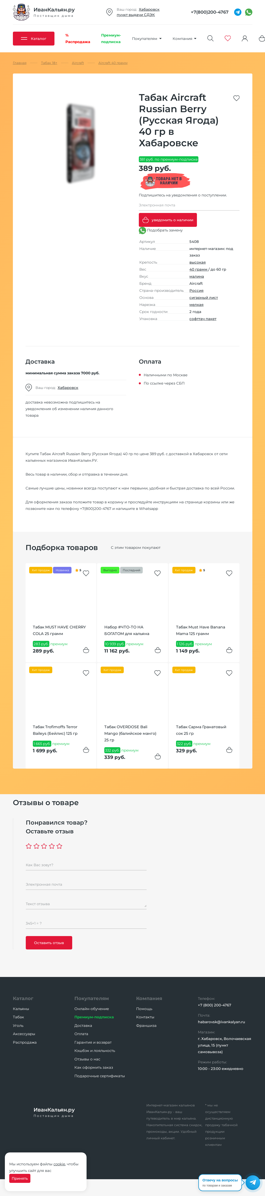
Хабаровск (149, 9)
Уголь (18, 1025)
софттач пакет (202, 318)
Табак (18, 1017)
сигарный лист (203, 297)
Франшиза (146, 1025)
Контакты (145, 1017)
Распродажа (25, 1042)
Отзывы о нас (87, 1059)
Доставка (83, 1025)
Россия (196, 290)
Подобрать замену (161, 230)
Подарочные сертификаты (99, 1076)
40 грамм (198, 269)
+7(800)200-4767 (95, 508)
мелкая (196, 304)
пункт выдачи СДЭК (136, 14)
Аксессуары (24, 1033)
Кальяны (21, 1008)
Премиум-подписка (94, 1017)
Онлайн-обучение (91, 1008)
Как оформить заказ (93, 1067)
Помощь (144, 1008)
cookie (59, 1164)
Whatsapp (148, 508)
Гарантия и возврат (93, 1042)
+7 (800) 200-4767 (214, 1005)
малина (196, 276)
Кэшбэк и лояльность (94, 1050)
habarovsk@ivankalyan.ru (221, 1022)
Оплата (81, 1033)
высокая (197, 262)
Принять (20, 1178)
